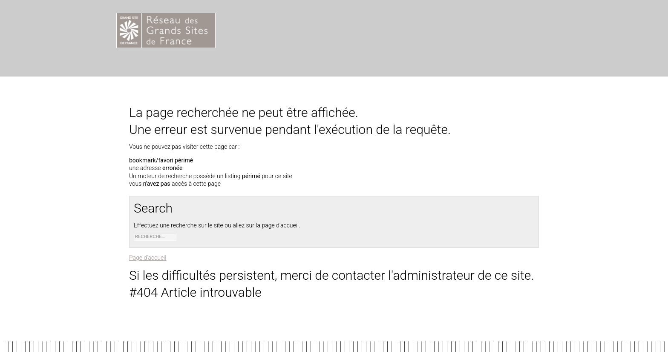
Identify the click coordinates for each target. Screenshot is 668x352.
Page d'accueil (147, 257)
